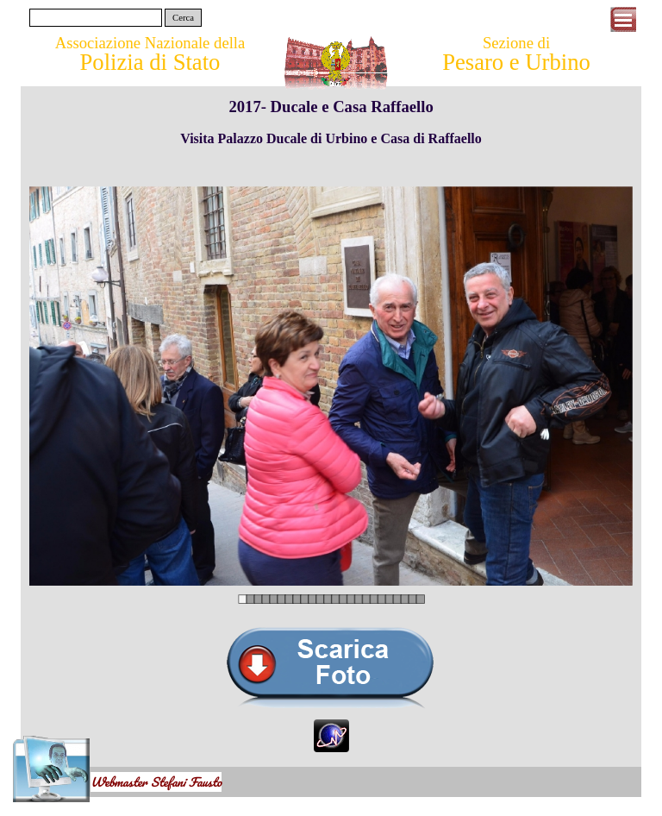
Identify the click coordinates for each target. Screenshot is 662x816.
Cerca (183, 17)
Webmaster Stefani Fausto (156, 782)
